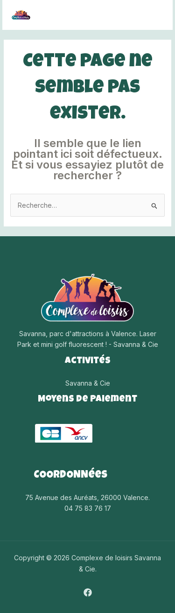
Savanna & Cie (87, 383)
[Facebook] (88, 592)
